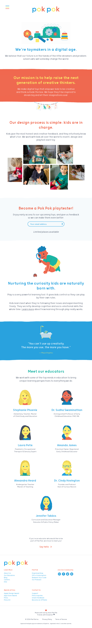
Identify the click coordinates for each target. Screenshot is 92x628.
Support (35, 593)
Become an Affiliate (39, 600)
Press (6, 598)
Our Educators (9, 575)
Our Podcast (36, 579)
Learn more (28, 309)
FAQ (5, 582)
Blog (5, 577)
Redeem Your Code (39, 577)
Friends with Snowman (46, 615)
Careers (7, 579)
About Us (7, 573)
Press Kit (7, 600)
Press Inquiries (37, 595)
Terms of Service (61, 619)
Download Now (37, 573)
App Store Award (10, 595)
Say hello (44, 546)
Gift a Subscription (39, 575)
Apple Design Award (11, 593)
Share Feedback (38, 598)
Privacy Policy (47, 619)
